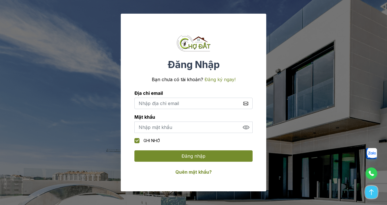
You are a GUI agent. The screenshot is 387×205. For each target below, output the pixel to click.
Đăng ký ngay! (220, 79)
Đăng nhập (193, 156)
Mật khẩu (144, 117)
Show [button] (246, 127)
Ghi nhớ (147, 140)
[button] (371, 156)
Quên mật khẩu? (193, 172)
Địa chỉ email (148, 93)
